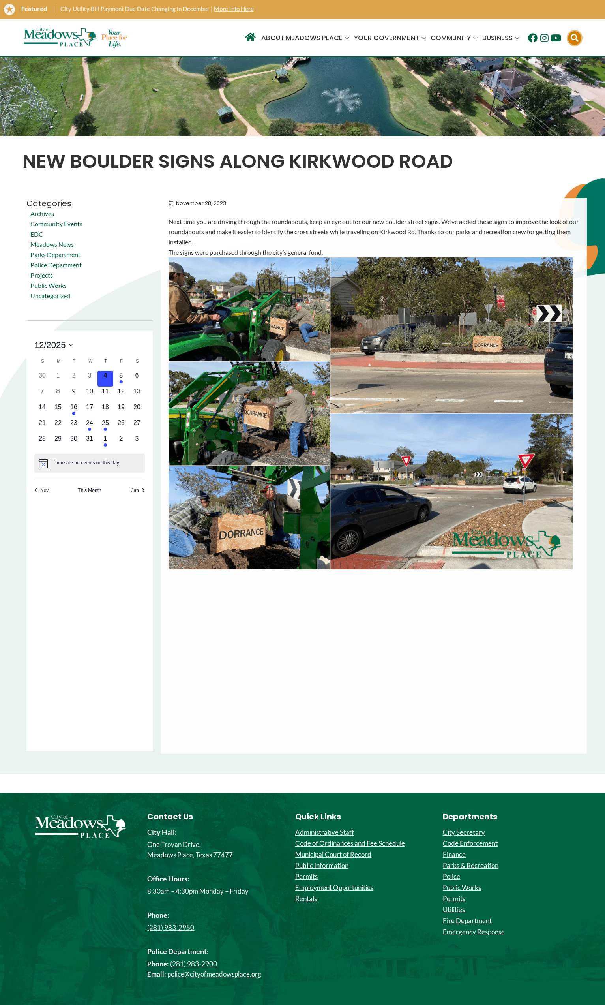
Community (454, 38)
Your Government (390, 38)
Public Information (321, 866)
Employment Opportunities (334, 888)
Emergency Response (474, 932)
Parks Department (55, 254)
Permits (306, 877)
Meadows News (52, 244)
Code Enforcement (470, 843)
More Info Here (234, 8)
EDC (36, 234)
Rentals (306, 899)
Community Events (56, 223)
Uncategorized (50, 295)
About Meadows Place (305, 38)
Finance (454, 854)
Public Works (48, 285)
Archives (42, 213)
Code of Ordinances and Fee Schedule (350, 843)
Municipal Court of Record (333, 854)
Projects (41, 275)
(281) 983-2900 (193, 964)
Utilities (454, 910)
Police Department (56, 265)
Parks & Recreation (470, 866)
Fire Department (467, 921)
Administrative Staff (324, 832)
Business (500, 38)
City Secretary (464, 832)
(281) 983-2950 (170, 927)
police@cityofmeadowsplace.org (214, 974)
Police (451, 877)
